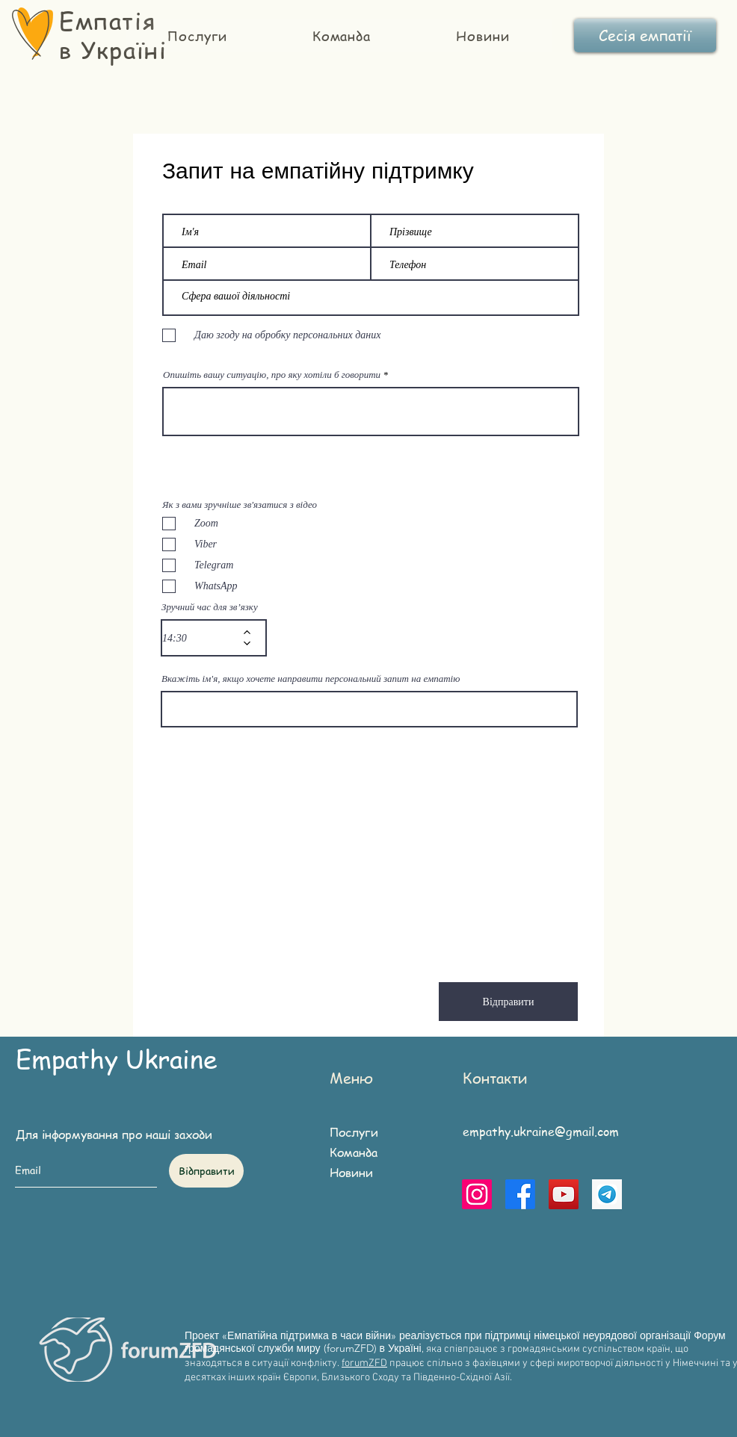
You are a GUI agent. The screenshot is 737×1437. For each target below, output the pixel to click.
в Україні (113, 49)
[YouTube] (564, 1194)
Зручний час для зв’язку (209, 607)
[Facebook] (520, 1194)
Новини (351, 1172)
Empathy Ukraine (117, 1058)
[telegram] (607, 1194)
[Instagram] (477, 1194)
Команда (353, 1152)
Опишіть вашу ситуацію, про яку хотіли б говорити (271, 374)
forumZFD (364, 1363)
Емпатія (107, 20)
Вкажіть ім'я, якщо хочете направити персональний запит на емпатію (310, 678)
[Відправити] (508, 1001)
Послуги (354, 1132)
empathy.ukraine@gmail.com (541, 1131)
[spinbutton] (203, 638)
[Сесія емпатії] (645, 35)
